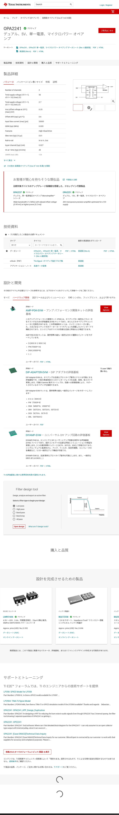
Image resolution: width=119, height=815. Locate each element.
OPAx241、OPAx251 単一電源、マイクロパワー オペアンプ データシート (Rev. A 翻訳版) (55, 48)
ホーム (6, 18)
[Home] (17, 4)
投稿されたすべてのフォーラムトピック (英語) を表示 (27, 752)
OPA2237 (17, 192)
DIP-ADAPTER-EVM (37, 372)
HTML (101, 48)
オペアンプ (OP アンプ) (29, 18)
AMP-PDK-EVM (34, 310)
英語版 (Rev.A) (25, 51)
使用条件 (12, 761)
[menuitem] (105, 11)
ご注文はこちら (107, 31)
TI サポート (58, 767)
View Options (106, 308)
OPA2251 (67, 192)
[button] (6, 11)
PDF (94, 48)
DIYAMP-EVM (33, 435)
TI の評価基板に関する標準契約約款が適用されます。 (25, 475)
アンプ (14, 18)
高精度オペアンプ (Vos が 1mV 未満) (56, 18)
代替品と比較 (71, 180)
